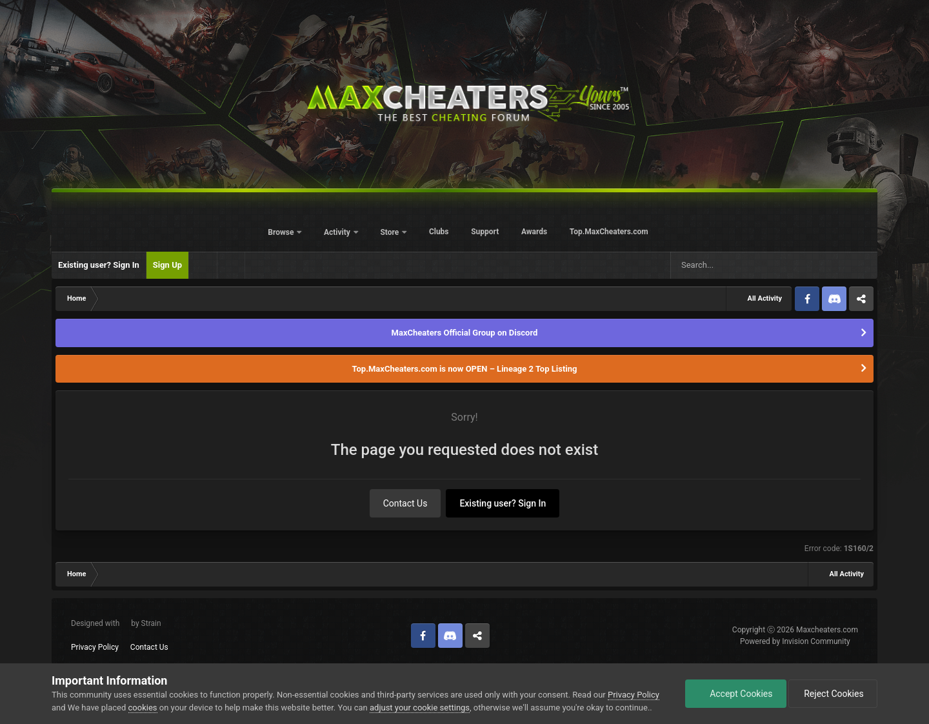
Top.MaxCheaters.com (609, 231)
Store (390, 232)
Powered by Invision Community (795, 641)
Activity (338, 232)
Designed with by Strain (116, 623)
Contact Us (405, 503)
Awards (534, 231)
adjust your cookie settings (420, 707)
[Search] (728, 265)
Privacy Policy (95, 647)
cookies (142, 707)
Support (485, 231)
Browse (281, 232)
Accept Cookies (736, 694)
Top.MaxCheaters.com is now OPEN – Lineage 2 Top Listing (464, 369)
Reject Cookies (833, 694)
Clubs (439, 231)
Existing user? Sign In (98, 265)
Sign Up (167, 265)
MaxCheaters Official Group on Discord (465, 332)
